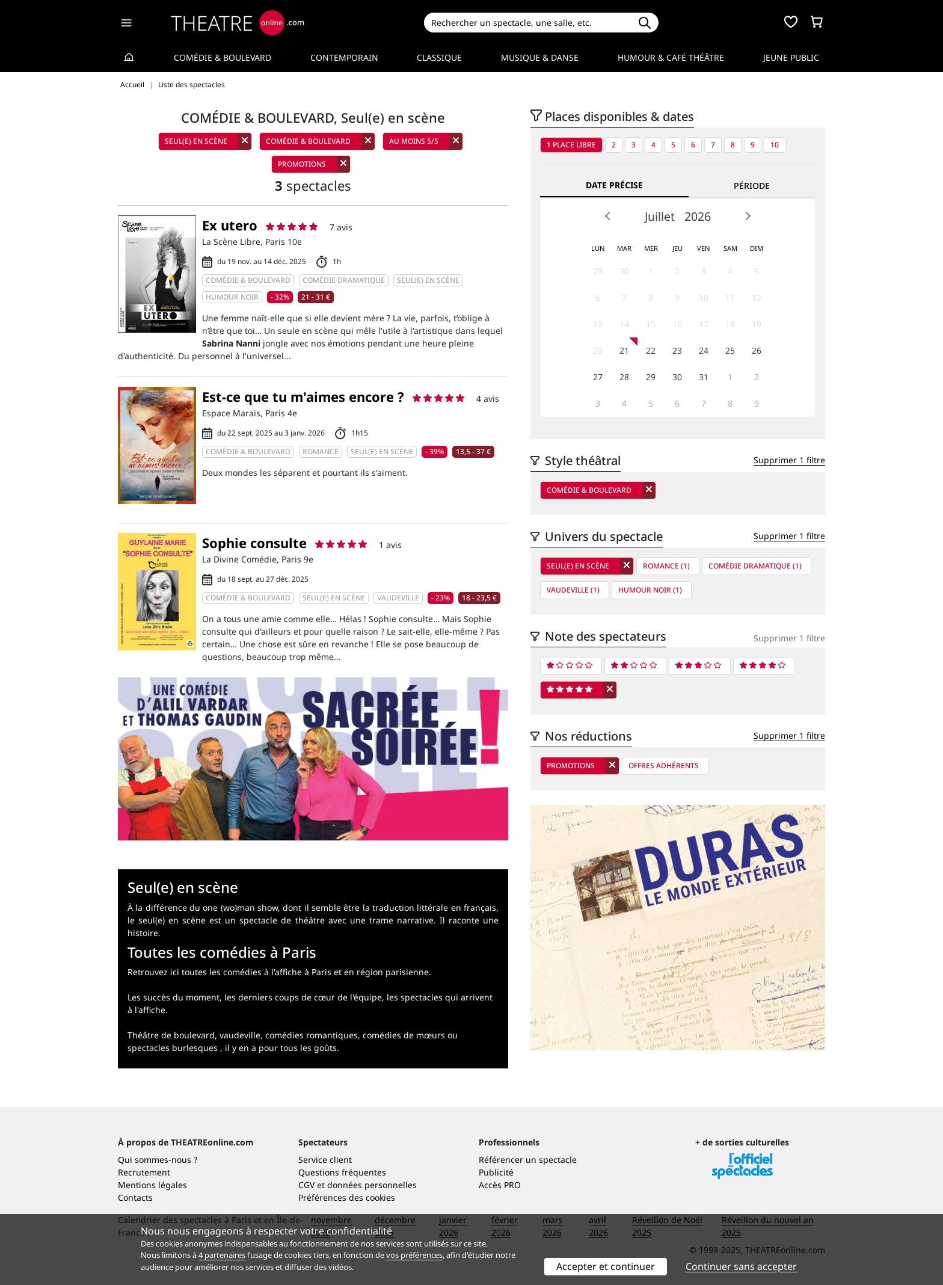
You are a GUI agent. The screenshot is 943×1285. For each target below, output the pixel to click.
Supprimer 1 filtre (789, 460)
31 (703, 377)
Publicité (496, 1172)
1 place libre (571, 145)
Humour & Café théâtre (671, 57)
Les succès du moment (173, 997)
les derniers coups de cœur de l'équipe (303, 997)
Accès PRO (500, 1185)
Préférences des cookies (346, 1197)
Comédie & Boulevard (222, 57)
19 (756, 324)
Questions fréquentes (342, 1172)
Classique (439, 57)
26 (756, 350)
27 (598, 377)
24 (703, 350)
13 (598, 324)
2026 (697, 216)
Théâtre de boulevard (171, 1035)
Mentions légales (152, 1185)
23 (677, 350)
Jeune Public (791, 57)
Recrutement (144, 1172)
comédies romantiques (311, 1035)
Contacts (135, 1197)
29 (598, 271)
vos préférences (414, 1255)
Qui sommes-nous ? (157, 1159)
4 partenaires (221, 1255)
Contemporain (344, 57)
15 (651, 324)
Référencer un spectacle (528, 1159)
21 (624, 350)
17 (703, 324)
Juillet (660, 216)
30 (624, 271)
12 (756, 297)
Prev (608, 216)
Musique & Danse (540, 57)
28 (624, 377)
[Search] (527, 22)
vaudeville (240, 1035)
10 (774, 145)
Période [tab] (752, 185)
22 (651, 350)
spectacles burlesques (172, 1047)
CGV (306, 1185)
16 (677, 324)
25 (730, 350)
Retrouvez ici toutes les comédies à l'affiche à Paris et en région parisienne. (279, 972)
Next (748, 216)
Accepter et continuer (605, 1266)
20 (598, 350)
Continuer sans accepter (741, 1266)
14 (624, 324)
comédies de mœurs (404, 1035)
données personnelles (372, 1185)
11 (730, 297)
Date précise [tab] (614, 185)
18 (730, 324)
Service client (325, 1159)
